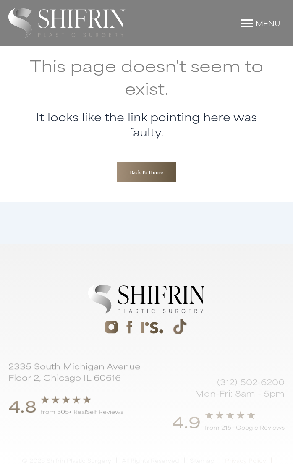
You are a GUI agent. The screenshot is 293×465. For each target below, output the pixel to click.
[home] (67, 23)
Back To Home (146, 172)
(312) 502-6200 (251, 394)
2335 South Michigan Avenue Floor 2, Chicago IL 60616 (74, 378)
